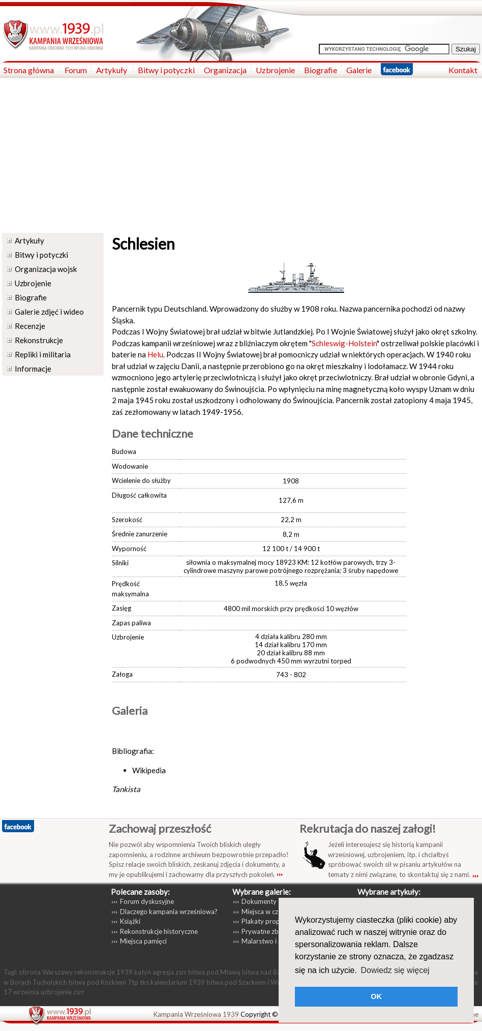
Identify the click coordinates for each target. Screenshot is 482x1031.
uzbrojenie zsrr (62, 992)
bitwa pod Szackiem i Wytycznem (256, 982)
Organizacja (225, 70)
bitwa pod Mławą (214, 972)
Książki (130, 921)
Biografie (320, 70)
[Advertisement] (241, 154)
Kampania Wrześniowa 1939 (196, 1014)
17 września (21, 992)
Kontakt (463, 70)
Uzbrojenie (275, 70)
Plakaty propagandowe (276, 921)
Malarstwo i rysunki (270, 941)
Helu (155, 354)
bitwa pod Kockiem (97, 982)
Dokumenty (259, 901)
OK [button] (376, 996)
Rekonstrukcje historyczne (159, 931)
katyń (142, 972)
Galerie (359, 70)
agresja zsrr (170, 972)
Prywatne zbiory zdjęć (274, 931)
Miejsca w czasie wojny (275, 911)
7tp (133, 982)
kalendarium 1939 (177, 982)
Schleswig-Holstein (344, 343)
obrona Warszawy (46, 972)
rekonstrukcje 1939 (103, 972)
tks (144, 982)
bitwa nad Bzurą (266, 972)
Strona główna (29, 70)
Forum (76, 70)
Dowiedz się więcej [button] (394, 970)
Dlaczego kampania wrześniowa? (169, 911)
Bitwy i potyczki (166, 70)
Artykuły (112, 70)
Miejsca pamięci (143, 941)
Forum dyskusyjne (147, 901)
